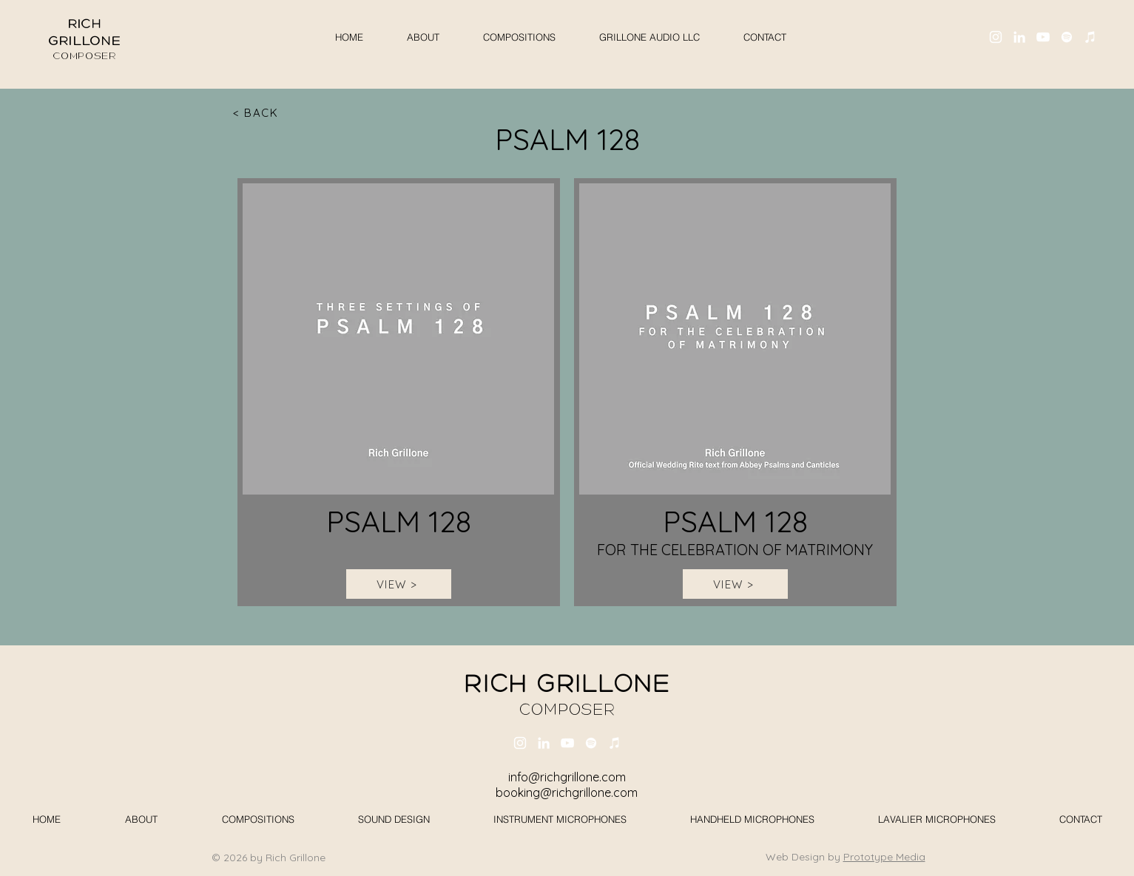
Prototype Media (884, 856)
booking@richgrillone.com (567, 792)
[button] (650, 37)
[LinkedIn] (1019, 37)
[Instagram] (996, 37)
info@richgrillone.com (567, 777)
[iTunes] (1090, 37)
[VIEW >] (398, 584)
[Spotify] (1067, 37)
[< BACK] (257, 112)
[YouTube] (1043, 37)
